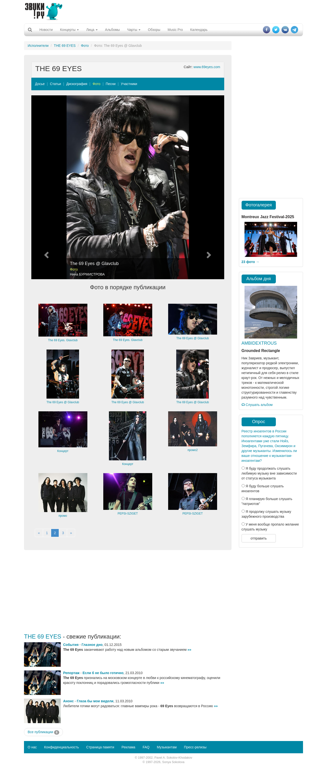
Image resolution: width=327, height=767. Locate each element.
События (71, 645)
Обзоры (154, 30)
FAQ (146, 747)
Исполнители (38, 46)
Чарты (133, 30)
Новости (46, 30)
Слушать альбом (257, 405)
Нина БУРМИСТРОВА (87, 274)
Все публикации (43, 732)
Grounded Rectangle (261, 351)
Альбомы (112, 30)
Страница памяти (100, 747)
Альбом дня (258, 278)
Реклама (128, 747)
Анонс (68, 701)
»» (189, 650)
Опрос (258, 421)
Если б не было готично (102, 673)
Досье (40, 84)
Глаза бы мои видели (95, 701)
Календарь (199, 30)
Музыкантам (167, 747)
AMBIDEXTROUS (259, 343)
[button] (45, 187)
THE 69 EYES (65, 46)
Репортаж (71, 673)
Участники (129, 84)
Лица (92, 30)
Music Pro (175, 30)
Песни (111, 84)
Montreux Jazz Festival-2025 (268, 217)
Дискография (76, 84)
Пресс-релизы (195, 747)
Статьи (55, 84)
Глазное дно (92, 645)
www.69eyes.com (207, 67)
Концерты (69, 30)
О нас (32, 747)
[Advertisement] (163, 11)
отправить (258, 538)
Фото (85, 46)
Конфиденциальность (61, 747)
